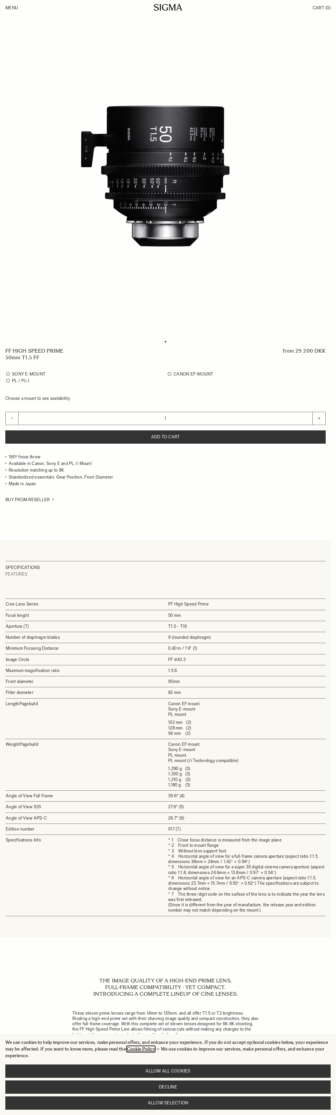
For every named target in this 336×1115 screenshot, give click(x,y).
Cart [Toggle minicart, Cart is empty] (322, 7)
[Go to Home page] (168, 7)
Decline (168, 1086)
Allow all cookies (168, 1070)
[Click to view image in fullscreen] (165, 176)
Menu (11, 7)
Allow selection (168, 1102)
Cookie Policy (141, 1049)
